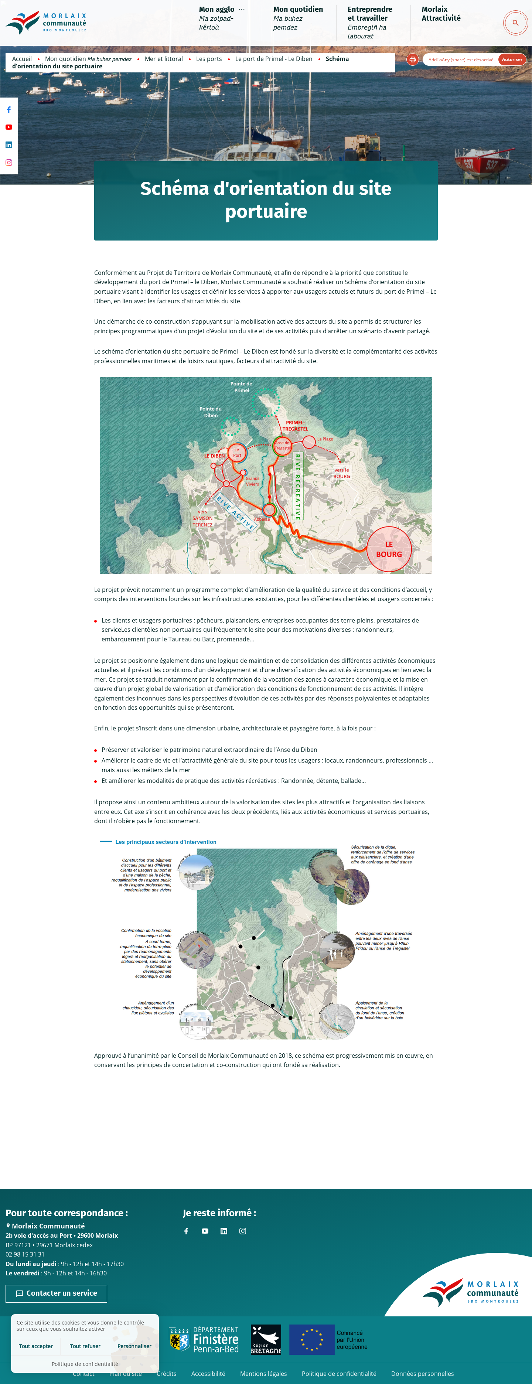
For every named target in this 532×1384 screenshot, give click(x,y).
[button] (412, 59)
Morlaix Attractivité (441, 14)
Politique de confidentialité (339, 1374)
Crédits (167, 1374)
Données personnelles (422, 1374)
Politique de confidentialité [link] (85, 1363)
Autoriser (512, 59)
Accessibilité (208, 1374)
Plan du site (125, 1374)
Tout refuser (85, 1346)
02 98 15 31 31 (25, 1254)
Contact (84, 1374)
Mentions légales (263, 1374)
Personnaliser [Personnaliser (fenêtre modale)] (134, 1346)
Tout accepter (36, 1346)
